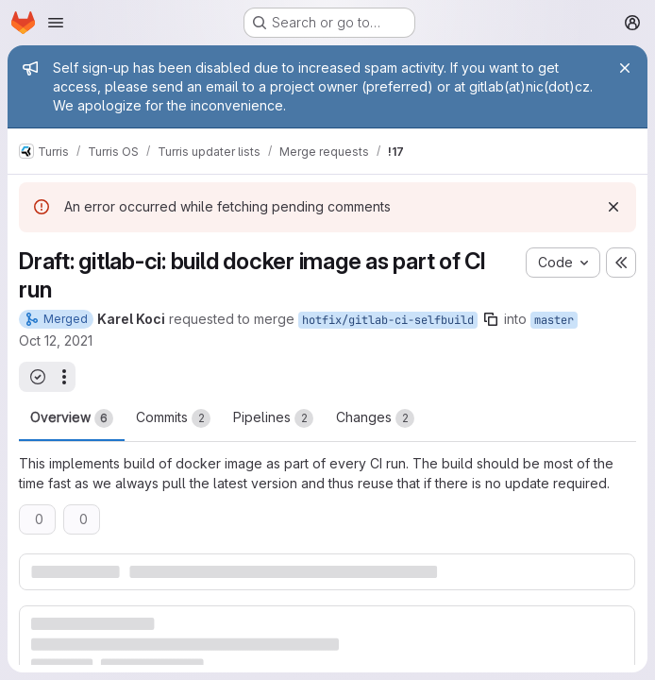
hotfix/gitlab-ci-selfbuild (388, 320)
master (554, 320)
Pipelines (273, 418)
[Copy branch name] (490, 319)
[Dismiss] (613, 207)
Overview (71, 418)
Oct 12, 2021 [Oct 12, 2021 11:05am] (55, 340)
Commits (173, 418)
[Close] (624, 68)
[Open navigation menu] (56, 23)
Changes (375, 418)
